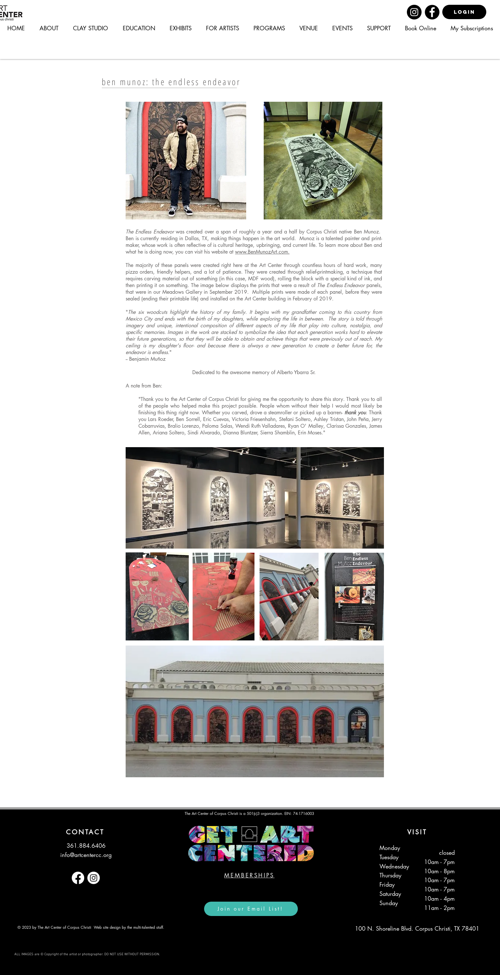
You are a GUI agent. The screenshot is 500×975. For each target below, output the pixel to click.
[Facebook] (432, 12)
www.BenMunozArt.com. (262, 251)
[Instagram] (414, 12)
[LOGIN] (464, 12)
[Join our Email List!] (251, 909)
